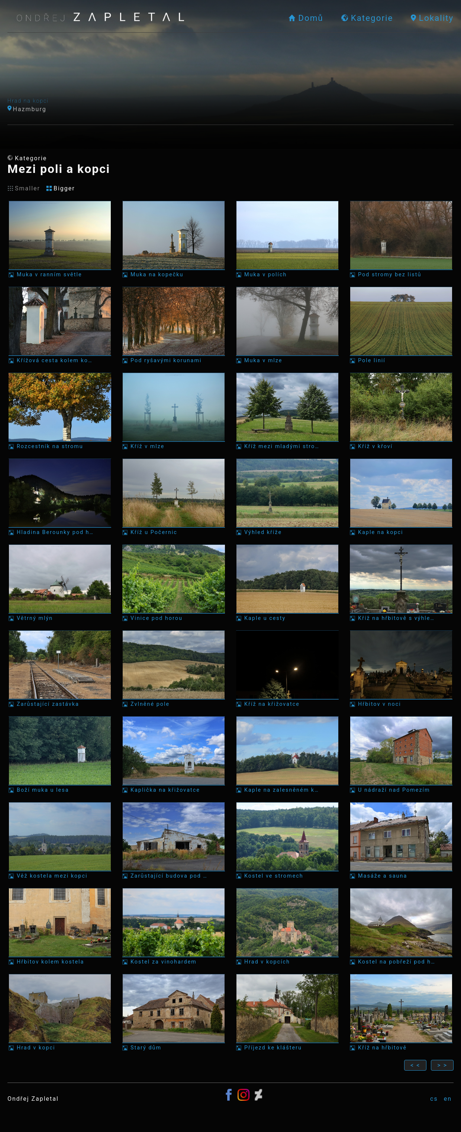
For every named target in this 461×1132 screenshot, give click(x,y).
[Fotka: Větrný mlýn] (60, 582)
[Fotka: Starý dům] (173, 1012)
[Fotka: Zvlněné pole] (173, 668)
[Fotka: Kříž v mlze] (173, 411)
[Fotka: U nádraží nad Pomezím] (401, 754)
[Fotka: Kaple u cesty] (287, 582)
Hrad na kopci (28, 101)
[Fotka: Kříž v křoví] (401, 411)
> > (442, 1065)
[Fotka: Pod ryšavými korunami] (173, 325)
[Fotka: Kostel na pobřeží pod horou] (401, 926)
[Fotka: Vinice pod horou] (173, 582)
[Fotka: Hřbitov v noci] (401, 668)
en (448, 1098)
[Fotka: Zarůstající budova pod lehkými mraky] (173, 840)
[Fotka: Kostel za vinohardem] (173, 926)
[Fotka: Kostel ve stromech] (287, 840)
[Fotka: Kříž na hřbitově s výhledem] (401, 582)
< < (415, 1065)
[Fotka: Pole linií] (401, 325)
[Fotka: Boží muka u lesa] (60, 754)
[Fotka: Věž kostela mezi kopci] (60, 840)
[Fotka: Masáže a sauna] (401, 840)
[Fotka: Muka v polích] (287, 239)
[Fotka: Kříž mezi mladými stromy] (287, 411)
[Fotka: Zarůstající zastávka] (60, 668)
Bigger (60, 188)
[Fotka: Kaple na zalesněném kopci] (287, 754)
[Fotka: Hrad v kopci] (60, 1012)
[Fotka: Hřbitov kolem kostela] (60, 926)
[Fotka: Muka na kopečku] (173, 239)
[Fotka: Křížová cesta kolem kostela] (60, 325)
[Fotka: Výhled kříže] (287, 497)
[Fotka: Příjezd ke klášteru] (287, 1012)
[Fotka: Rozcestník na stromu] (60, 411)
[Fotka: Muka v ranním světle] (60, 239)
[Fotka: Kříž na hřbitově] (401, 1012)
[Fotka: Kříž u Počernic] (173, 497)
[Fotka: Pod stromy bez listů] (401, 239)
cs (434, 1098)
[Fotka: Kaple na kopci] (401, 497)
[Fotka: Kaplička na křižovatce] (173, 754)
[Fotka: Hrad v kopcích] (287, 926)
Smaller (23, 188)
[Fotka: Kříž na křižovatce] (287, 668)
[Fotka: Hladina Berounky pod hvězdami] (60, 497)
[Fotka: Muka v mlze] (287, 325)
